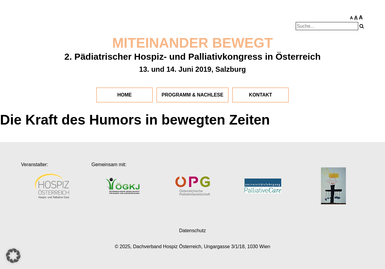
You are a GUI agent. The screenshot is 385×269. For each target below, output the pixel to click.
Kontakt (260, 94)
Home (124, 94)
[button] (13, 255)
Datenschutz (192, 230)
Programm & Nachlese (192, 94)
